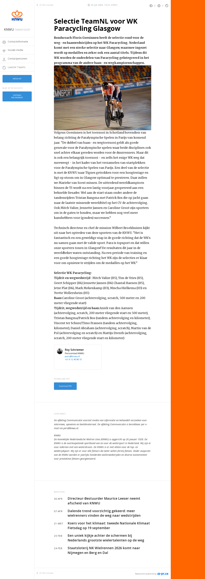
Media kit (17, 78)
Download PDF (64, 385)
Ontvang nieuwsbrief (17, 95)
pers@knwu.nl (72, 356)
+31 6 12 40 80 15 (73, 359)
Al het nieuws (45, 5)
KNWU (17, 29)
